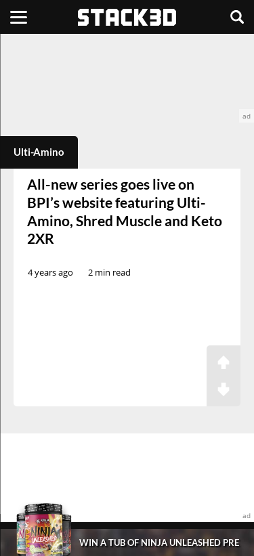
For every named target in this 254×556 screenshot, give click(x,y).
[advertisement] (127, 78)
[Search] (237, 17)
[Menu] (18, 17)
